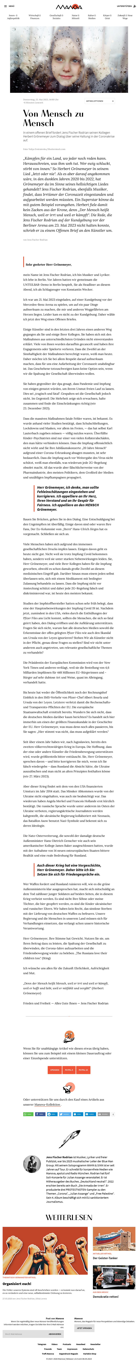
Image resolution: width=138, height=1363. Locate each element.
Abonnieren (55, 1334)
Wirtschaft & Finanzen (35, 17)
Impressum (72, 1349)
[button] (28, 1114)
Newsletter (95, 1344)
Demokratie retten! (106, 1297)
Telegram (42, 1344)
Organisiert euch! (17, 1283)
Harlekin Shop (89, 1354)
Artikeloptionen (99, 101)
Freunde (48, 1349)
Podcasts (67, 1344)
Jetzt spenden (84, 1328)
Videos (55, 1344)
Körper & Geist (107, 17)
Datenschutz (88, 1349)
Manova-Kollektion (47, 1104)
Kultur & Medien (92, 17)
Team (59, 1349)
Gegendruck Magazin (68, 1354)
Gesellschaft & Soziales (56, 17)
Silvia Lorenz (41, 1298)
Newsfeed (80, 1344)
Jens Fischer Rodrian (37, 239)
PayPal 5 (69, 1070)
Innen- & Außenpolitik (13, 17)
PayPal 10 (83, 1070)
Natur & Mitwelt (75, 17)
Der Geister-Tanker (105, 1258)
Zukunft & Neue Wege (125, 17)
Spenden (54, 1070)
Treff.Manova (48, 1354)
